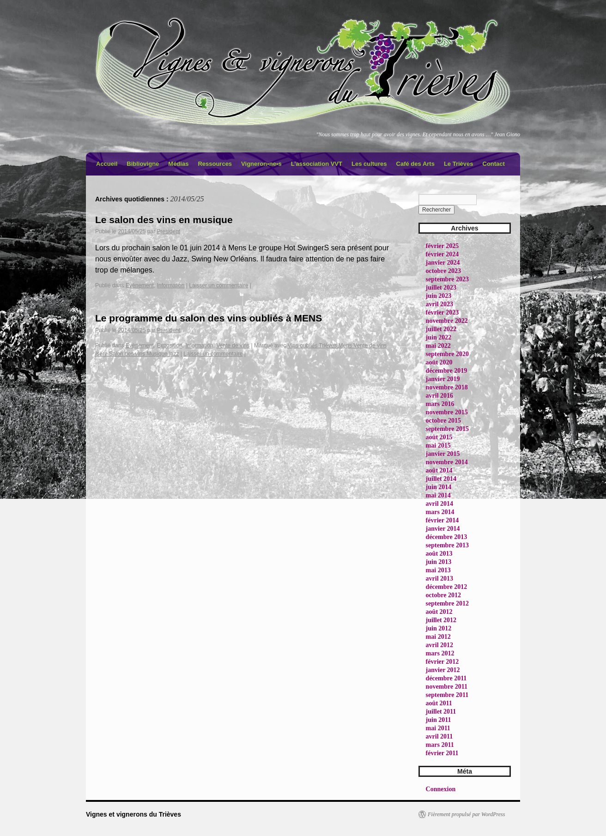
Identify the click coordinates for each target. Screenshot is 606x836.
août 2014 (439, 470)
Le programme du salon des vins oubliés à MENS (208, 318)
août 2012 (439, 611)
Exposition (169, 345)
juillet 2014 (441, 478)
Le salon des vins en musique (164, 219)
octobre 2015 (443, 420)
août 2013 (439, 553)
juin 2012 (439, 628)
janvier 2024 (443, 262)
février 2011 (442, 753)
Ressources (215, 163)
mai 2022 (438, 345)
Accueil (106, 163)
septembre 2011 (447, 694)
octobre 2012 (443, 595)
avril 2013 (440, 578)
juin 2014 (439, 487)
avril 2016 (440, 395)
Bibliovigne (143, 163)
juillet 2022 (441, 329)
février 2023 (442, 312)
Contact (494, 163)
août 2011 (439, 703)
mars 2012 (440, 653)
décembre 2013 (446, 536)
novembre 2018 (447, 387)
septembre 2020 (447, 354)
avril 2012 (440, 645)
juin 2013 (439, 561)
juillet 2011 (441, 711)
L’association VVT (316, 163)
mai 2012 (438, 636)
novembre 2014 (447, 462)
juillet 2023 (441, 287)
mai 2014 (438, 495)
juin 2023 (439, 295)
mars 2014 (440, 512)
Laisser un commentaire (218, 285)
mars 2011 (440, 744)
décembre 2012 (446, 586)
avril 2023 (440, 304)
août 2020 (439, 362)
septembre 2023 (447, 279)
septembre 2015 (447, 428)
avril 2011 (439, 736)
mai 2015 (438, 445)
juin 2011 (438, 719)
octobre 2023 (443, 270)
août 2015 (439, 437)
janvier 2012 (443, 669)
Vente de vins (232, 345)
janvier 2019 (443, 379)
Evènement (140, 285)
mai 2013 (438, 570)
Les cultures (369, 163)
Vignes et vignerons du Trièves (133, 814)
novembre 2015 (447, 412)
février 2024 (442, 254)
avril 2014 (440, 503)
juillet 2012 (441, 620)
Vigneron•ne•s (261, 163)
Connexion (441, 789)
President (168, 231)
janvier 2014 (443, 528)
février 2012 (442, 661)
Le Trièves (458, 163)
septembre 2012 (447, 603)
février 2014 (442, 520)
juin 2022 (439, 337)
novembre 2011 (446, 686)
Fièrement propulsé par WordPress (466, 814)
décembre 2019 (446, 370)
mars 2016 (440, 403)
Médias (178, 163)
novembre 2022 (447, 320)
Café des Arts (415, 163)
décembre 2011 (446, 678)
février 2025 (442, 245)
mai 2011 (438, 728)
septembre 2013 (447, 545)
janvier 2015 (443, 453)
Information (170, 285)
